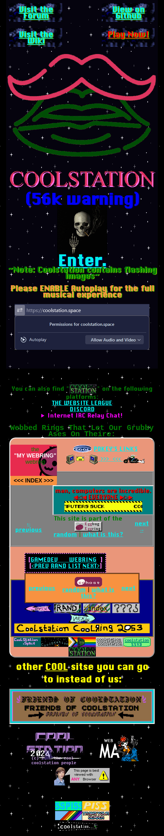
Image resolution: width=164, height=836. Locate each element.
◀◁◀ (76, 497)
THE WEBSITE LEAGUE (82, 403)
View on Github (128, 12)
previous (42, 588)
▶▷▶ (130, 497)
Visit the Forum (36, 12)
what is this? (103, 534)
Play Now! (128, 34)
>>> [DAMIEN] (49, 480)
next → (142, 526)
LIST (74, 566)
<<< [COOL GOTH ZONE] (19, 480)
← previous (28, 526)
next (128, 588)
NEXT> (91, 566)
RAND (58, 566)
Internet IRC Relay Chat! (85, 416)
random (65, 534)
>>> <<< (111, 458)
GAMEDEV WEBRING (63, 559)
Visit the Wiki (36, 37)
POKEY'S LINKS (116, 448)
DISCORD (82, 409)
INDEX (33, 480)
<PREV (40, 566)
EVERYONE (103, 497)
